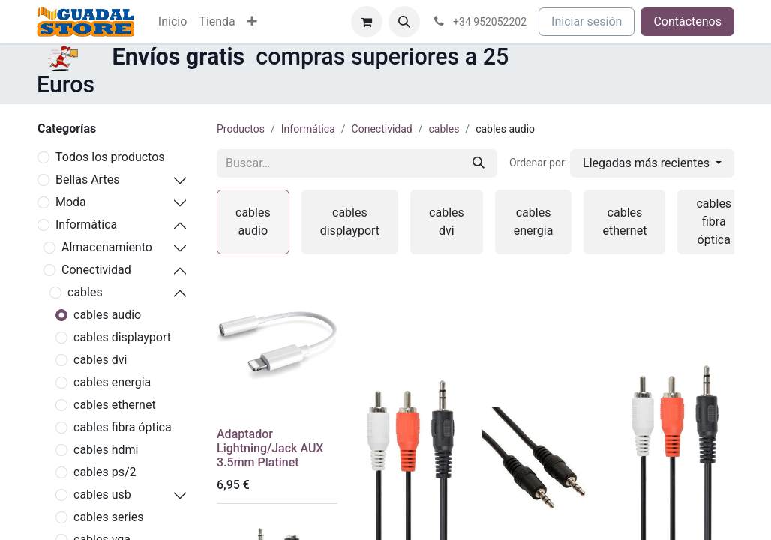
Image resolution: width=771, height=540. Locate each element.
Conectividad (96, 269)
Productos (241, 129)
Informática (86, 225)
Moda (71, 202)
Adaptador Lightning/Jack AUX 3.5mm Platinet (270, 448)
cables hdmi (106, 449)
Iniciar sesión (586, 21)
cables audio (107, 315)
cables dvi (100, 359)
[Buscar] (478, 163)
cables (85, 292)
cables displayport (122, 337)
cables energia (112, 382)
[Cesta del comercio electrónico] (366, 22)
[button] (404, 22)
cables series (108, 517)
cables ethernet (115, 405)
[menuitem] (172, 22)
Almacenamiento (107, 247)
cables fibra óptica (123, 427)
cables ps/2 (105, 472)
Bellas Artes (87, 179)
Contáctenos (687, 21)
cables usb (102, 495)
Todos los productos (110, 157)
